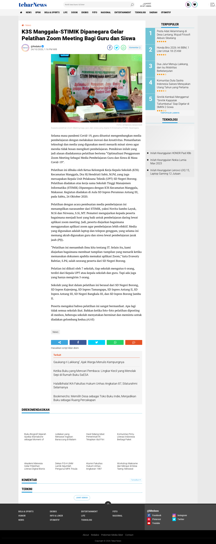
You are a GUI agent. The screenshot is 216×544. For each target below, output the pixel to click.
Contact (129, 535)
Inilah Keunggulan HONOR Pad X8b (170, 153)
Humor (22, 515)
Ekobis (84, 12)
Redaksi (95, 535)
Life (65, 12)
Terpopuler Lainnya (169, 113)
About (86, 535)
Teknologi (140, 12)
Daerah (153, 12)
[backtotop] (108, 504)
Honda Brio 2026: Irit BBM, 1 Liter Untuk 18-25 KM (173, 49)
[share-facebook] (109, 47)
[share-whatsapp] (123, 47)
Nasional (106, 12)
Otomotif (166, 12)
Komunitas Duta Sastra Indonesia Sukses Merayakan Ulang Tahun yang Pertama (173, 84)
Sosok (74, 12)
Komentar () (135, 47)
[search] (99, 4)
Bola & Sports (52, 12)
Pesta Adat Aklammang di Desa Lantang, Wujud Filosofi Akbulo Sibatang (173, 35)
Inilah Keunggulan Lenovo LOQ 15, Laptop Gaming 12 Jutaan (170, 172)
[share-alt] (59, 342)
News (29, 12)
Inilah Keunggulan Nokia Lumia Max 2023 (168, 161)
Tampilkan (136, 480)
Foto (94, 12)
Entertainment (123, 12)
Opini (38, 12)
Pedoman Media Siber (112, 535)
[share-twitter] (116, 47)
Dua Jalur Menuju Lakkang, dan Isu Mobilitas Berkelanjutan (172, 67)
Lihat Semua (82, 498)
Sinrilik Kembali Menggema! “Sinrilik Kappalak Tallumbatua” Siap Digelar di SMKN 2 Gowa (173, 102)
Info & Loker (56, 515)
